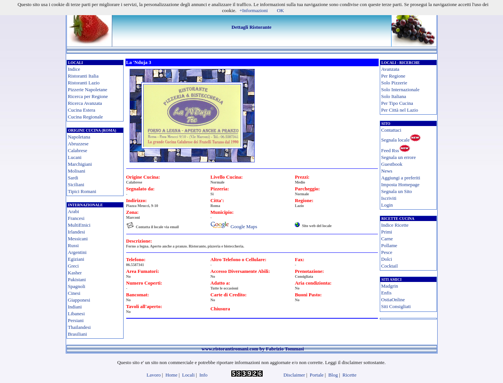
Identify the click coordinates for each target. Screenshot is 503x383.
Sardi (73, 178)
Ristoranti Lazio (84, 83)
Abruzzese (78, 143)
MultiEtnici (79, 225)
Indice (74, 69)
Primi (386, 232)
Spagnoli (76, 286)
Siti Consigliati (396, 306)
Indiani (75, 307)
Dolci (386, 259)
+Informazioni (253, 10)
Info (203, 375)
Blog (333, 375)
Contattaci (391, 130)
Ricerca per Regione (88, 96)
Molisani (76, 171)
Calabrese (77, 150)
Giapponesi (79, 300)
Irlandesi (76, 232)
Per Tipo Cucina (397, 103)
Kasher (75, 273)
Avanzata (390, 69)
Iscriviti (388, 198)
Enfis (386, 293)
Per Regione (393, 76)
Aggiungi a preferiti (400, 178)
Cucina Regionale (85, 117)
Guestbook (391, 164)
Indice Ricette (395, 225)
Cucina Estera (82, 110)
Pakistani (77, 279)
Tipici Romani (82, 191)
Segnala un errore (398, 157)
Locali (188, 375)
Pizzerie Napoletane (87, 89)
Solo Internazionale (400, 89)
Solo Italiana (393, 96)
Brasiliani (77, 334)
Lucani (75, 157)
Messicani (78, 238)
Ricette (349, 375)
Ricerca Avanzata (85, 103)
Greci (73, 266)
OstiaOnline (393, 299)
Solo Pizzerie (394, 83)
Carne (387, 238)
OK (280, 10)
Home (172, 375)
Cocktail (389, 266)
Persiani (76, 320)
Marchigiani (80, 164)
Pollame (389, 245)
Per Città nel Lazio (399, 110)
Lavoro (154, 375)
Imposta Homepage (400, 184)
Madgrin (389, 286)
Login (387, 205)
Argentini (77, 252)
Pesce (387, 252)
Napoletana (79, 137)
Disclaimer (294, 375)
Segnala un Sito (396, 191)
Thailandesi (79, 327)
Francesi (76, 218)
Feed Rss (390, 150)
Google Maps (244, 226)
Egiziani (76, 259)
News (387, 171)
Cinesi (74, 293)
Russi (73, 245)
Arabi (73, 211)
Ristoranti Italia (83, 76)
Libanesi (76, 313)
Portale (317, 375)
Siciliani (76, 184)
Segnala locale (395, 140)
